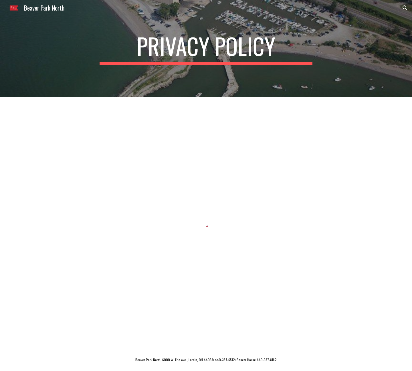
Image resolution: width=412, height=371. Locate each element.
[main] (206, 48)
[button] (405, 8)
